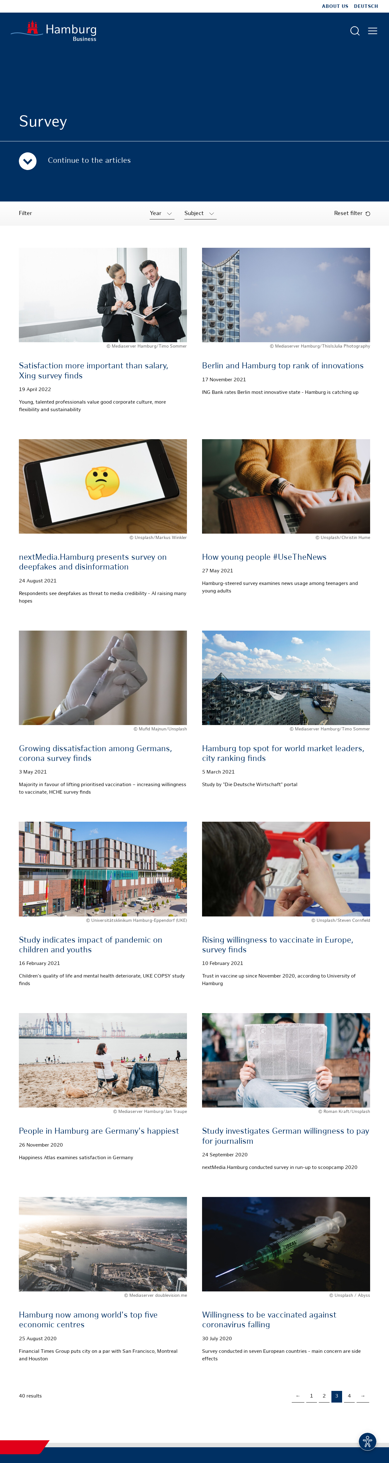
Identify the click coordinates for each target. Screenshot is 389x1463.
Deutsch (366, 6)
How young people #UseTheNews (264, 558)
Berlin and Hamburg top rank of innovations (283, 366)
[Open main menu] (372, 31)
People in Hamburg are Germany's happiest (99, 1132)
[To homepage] (53, 30)
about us (335, 6)
